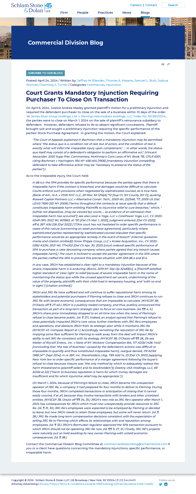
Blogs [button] (145, 12)
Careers (136, 5)
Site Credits (146, 484)
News (126, 12)
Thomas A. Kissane (119, 80)
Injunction (113, 85)
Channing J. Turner (53, 85)
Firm (64, 12)
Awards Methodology (100, 484)
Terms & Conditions (71, 484)
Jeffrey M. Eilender (90, 80)
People (82, 12)
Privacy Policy (48, 484)
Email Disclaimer (126, 484)
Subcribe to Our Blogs (45, 73)
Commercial (95, 85)
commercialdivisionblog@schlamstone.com (135, 444)
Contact (151, 5)
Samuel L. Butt (145, 80)
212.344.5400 (127, 480)
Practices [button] (105, 12)
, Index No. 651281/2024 (98, 116)
